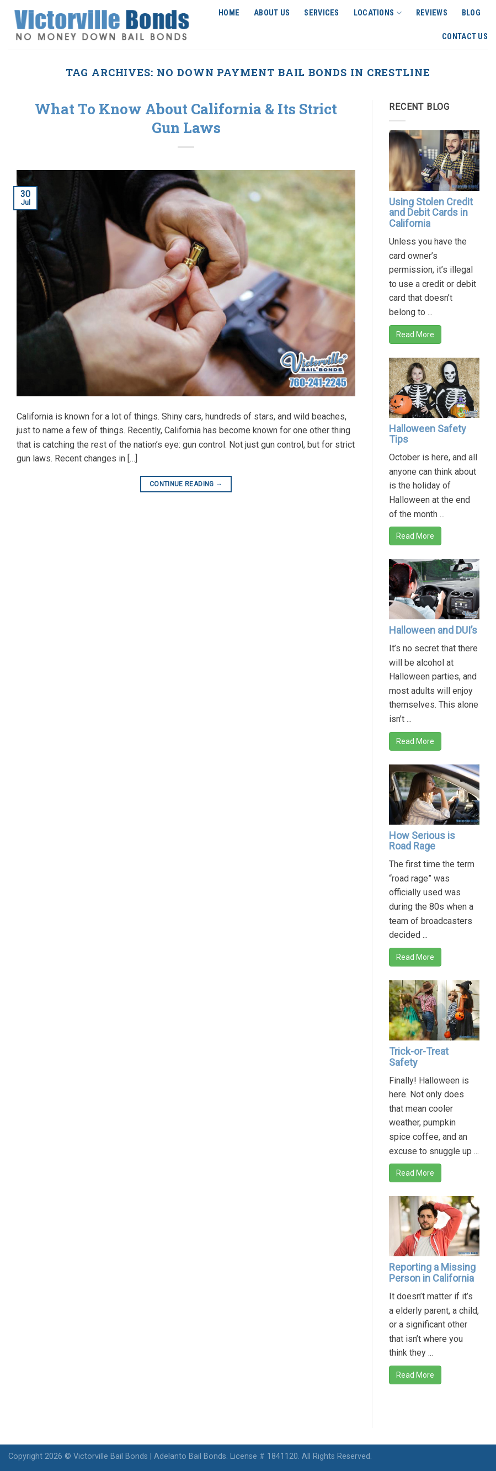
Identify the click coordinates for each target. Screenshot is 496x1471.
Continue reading (186, 484)
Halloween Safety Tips (427, 434)
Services (321, 13)
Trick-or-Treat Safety (419, 1056)
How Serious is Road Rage (422, 841)
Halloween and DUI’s (433, 630)
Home (228, 13)
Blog (471, 13)
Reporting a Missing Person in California (432, 1272)
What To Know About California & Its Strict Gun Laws (186, 118)
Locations (378, 13)
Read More (415, 334)
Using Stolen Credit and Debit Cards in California (431, 213)
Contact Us (465, 36)
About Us (272, 13)
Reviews (431, 13)
